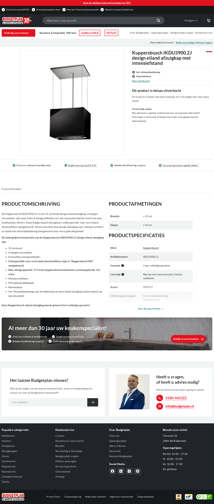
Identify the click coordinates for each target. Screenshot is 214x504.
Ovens (5, 456)
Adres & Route (117, 445)
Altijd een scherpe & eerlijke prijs (119, 9)
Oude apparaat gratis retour (48, 9)
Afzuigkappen (9, 451)
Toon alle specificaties (149, 308)
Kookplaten (8, 445)
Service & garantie (65, 466)
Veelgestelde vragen (181, 32)
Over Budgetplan (139, 32)
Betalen (59, 445)
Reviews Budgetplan (120, 456)
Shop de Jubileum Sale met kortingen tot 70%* (107, 3)
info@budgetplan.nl (180, 406)
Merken (71, 32)
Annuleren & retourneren (69, 441)
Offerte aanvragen (65, 461)
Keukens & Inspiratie (52, 32)
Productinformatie (11, 189)
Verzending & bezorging (68, 451)
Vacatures (115, 451)
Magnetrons (9, 466)
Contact (59, 435)
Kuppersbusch (151, 247)
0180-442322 (176, 398)
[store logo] (20, 20)
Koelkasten (8, 435)
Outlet (5, 481)
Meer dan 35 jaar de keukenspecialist (83, 9)
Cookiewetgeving (72, 497)
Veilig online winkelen (95, 497)
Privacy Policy (53, 497)
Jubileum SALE (90, 32)
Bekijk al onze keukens (186, 339)
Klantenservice (203, 32)
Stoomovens (9, 461)
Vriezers (6, 441)
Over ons (114, 435)
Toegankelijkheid (145, 497)
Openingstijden (159, 32)
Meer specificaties (141, 81)
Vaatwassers (9, 471)
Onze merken (62, 471)
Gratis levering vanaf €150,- (18, 9)
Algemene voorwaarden (121, 497)
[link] (188, 20)
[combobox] (103, 20)
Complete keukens (12, 476)
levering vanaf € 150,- (82, 165)
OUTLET (111, 32)
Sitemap (60, 476)
